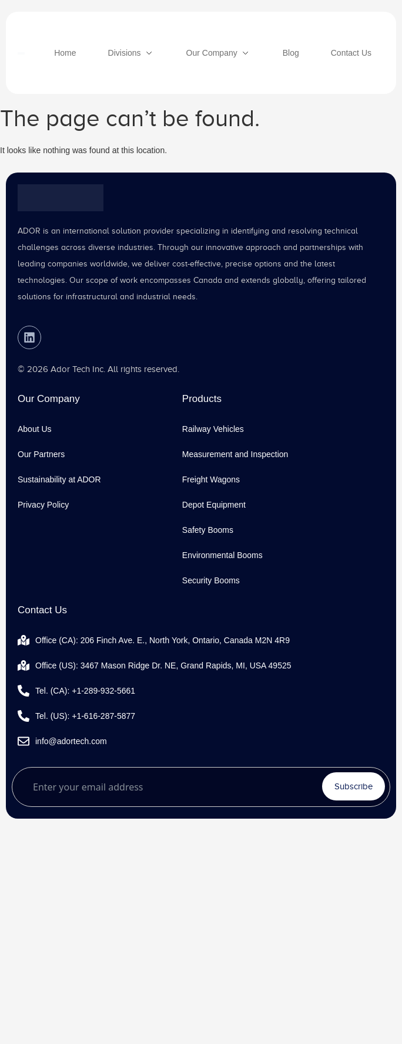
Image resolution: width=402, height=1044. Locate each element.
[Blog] (291, 52)
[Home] (65, 52)
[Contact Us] (351, 52)
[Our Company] (218, 52)
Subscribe (353, 786)
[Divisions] (131, 52)
